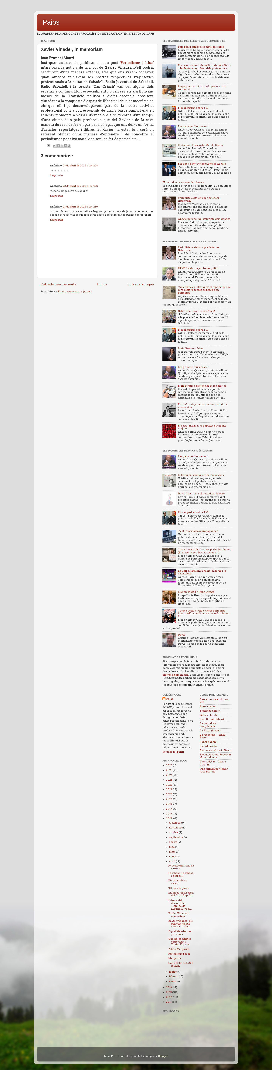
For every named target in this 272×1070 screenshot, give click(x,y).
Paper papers (208, 742)
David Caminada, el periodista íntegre (201, 493)
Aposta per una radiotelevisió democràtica (204, 219)
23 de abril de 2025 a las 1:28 (80, 165)
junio (172, 851)
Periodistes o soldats (190, 348)
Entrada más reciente (58, 284)
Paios (51, 22)
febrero (174, 976)
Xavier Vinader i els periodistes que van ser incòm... (180, 923)
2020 (169, 794)
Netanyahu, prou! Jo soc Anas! (196, 311)
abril (172, 861)
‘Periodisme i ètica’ (137, 63)
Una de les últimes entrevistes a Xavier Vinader (179, 941)
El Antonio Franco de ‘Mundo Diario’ (201, 145)
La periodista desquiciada (208, 725)
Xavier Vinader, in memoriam (179, 915)
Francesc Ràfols (210, 710)
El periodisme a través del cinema (183, 182)
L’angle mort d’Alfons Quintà (196, 592)
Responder (56, 175)
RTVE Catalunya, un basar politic (198, 268)
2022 (169, 784)
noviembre (176, 827)
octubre (174, 832)
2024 (169, 775)
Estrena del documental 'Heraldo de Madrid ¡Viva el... (180, 904)
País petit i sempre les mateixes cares (201, 46)
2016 (169, 813)
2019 (169, 799)
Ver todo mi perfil (173, 751)
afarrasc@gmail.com (175, 674)
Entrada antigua (140, 284)
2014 (169, 987)
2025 (169, 770)
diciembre (175, 822)
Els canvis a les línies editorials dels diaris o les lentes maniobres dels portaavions (204, 67)
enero (173, 981)
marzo (173, 971)
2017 (169, 808)
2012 (169, 997)
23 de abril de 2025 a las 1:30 (80, 206)
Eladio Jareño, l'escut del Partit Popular (181, 894)
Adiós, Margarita (178, 949)
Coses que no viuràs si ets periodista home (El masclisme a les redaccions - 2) (204, 551)
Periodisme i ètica (179, 953)
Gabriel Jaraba (209, 715)
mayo (173, 856)
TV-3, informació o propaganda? (198, 531)
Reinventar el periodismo (215, 750)
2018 (169, 804)
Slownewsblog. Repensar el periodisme (215, 756)
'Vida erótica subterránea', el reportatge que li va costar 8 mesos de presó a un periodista (204, 290)
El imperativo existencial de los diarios (202, 385)
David (181, 634)
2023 (169, 779)
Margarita (174, 958)
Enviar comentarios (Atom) (75, 291)
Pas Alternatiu (209, 746)
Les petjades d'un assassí (193, 126)
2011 (169, 1001)
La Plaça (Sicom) (210, 730)
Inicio (102, 284)
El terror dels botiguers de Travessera (201, 475)
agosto (173, 842)
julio (172, 846)
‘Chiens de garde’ (179, 888)
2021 (169, 789)
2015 (169, 818)
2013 (169, 992)
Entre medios (208, 706)
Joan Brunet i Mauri (212, 719)
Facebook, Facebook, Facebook (181, 874)
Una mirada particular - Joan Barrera (214, 770)
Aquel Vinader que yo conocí (179, 933)
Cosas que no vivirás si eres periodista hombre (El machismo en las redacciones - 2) (204, 613)
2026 (169, 765)
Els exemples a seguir (177, 882)
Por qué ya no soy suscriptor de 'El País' (202, 163)
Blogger (163, 1056)
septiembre (176, 837)
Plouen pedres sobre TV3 (193, 107)
